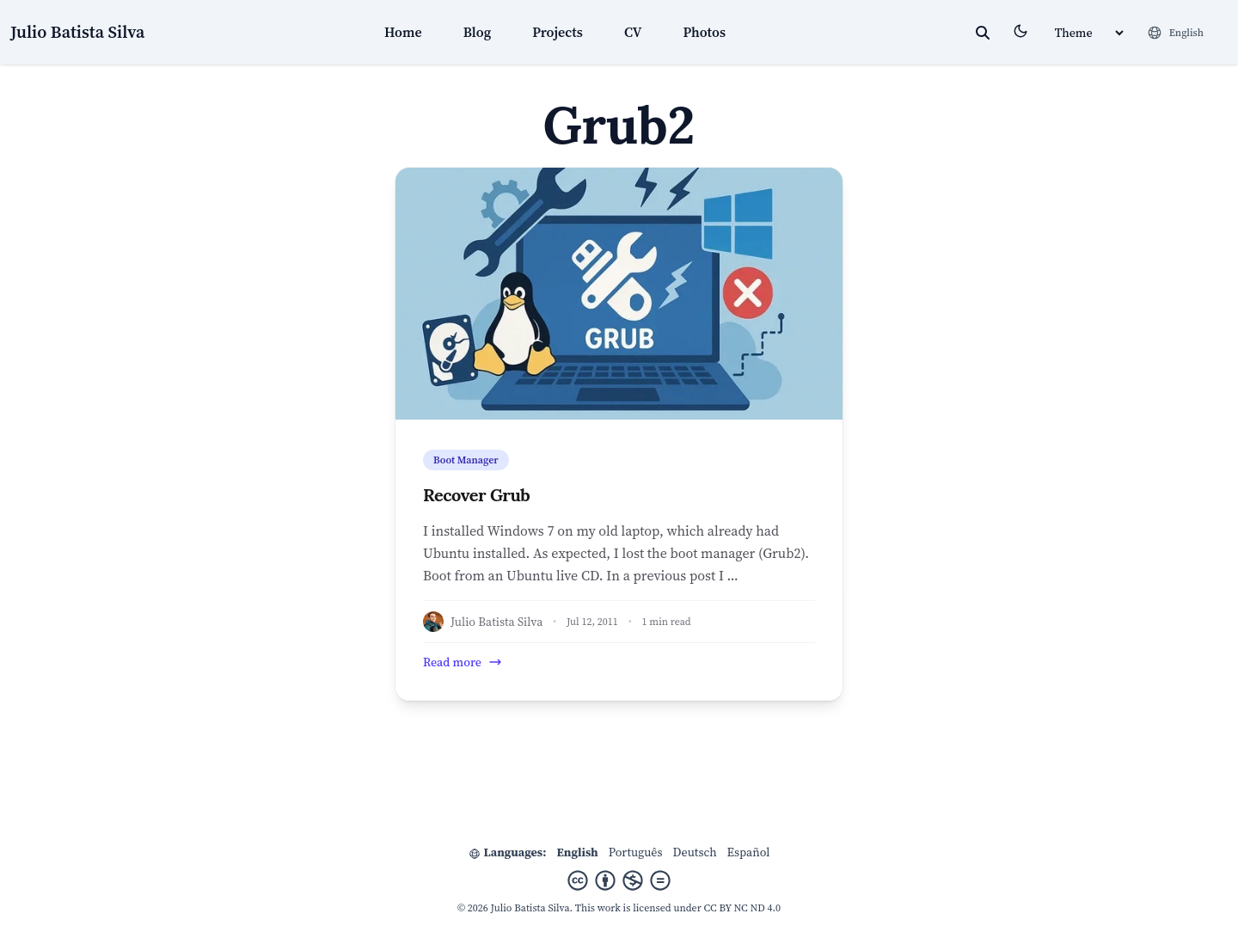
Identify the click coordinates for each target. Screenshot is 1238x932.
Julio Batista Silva (77, 32)
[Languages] (1175, 33)
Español (748, 852)
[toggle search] (982, 33)
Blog (477, 31)
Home (403, 31)
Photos (704, 31)
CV (633, 31)
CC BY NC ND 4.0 (742, 908)
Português (636, 852)
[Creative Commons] (619, 880)
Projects (557, 31)
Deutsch (695, 852)
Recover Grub (476, 495)
